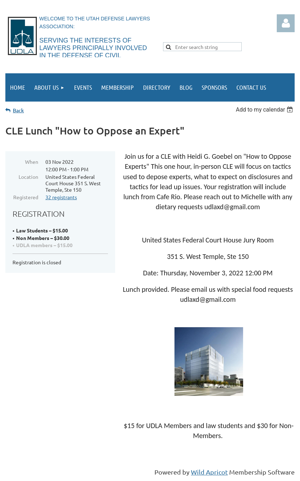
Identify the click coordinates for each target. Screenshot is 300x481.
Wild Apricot (209, 472)
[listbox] (265, 109)
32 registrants (61, 197)
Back (18, 110)
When (31, 161)
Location (28, 176)
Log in (286, 23)
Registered (25, 197)
